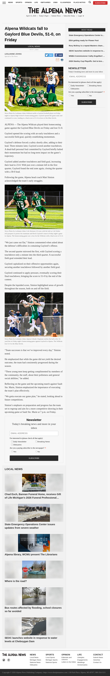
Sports (19, 2)
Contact (98, 655)
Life (36, 2)
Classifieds (65, 2)
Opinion (28, 2)
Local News (34, 46)
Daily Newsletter (19, 442)
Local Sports (50, 657)
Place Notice (79, 2)
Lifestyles (80, 657)
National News (35, 662)
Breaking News (43, 442)
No (38, 452)
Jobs (55, 2)
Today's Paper (44, 16)
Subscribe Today (69, 16)
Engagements (82, 660)
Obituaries (45, 2)
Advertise (96, 660)
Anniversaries (82, 665)
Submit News (56, 16)
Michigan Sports (52, 660)
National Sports (51, 662)
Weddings (81, 662)
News (10, 2)
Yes (14, 452)
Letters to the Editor (68, 662)
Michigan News (35, 660)
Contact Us (97, 662)
